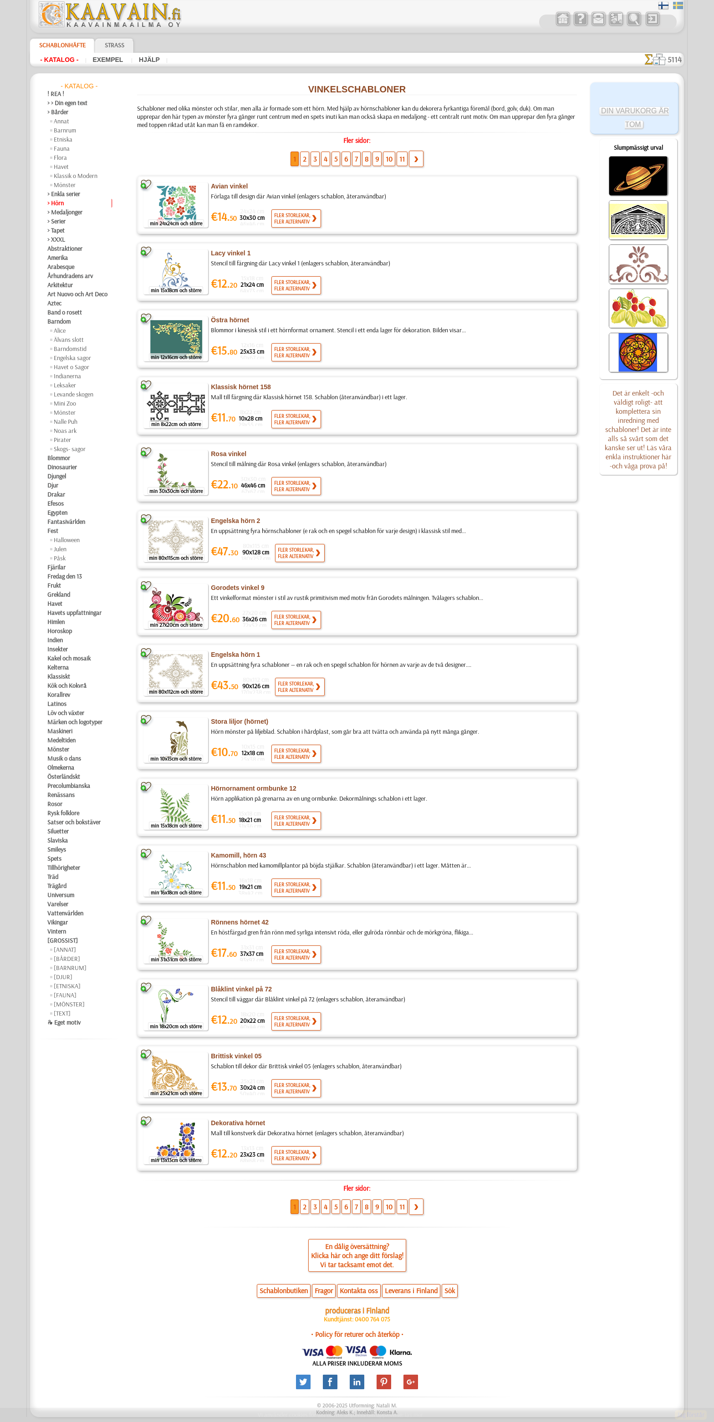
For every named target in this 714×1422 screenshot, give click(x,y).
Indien (55, 640)
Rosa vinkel (227, 454)
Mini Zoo (65, 403)
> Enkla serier (63, 194)
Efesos (55, 503)
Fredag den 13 (64, 576)
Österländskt (63, 776)
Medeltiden (61, 740)
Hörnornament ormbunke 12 (252, 788)
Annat (61, 121)
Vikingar (57, 922)
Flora (60, 157)
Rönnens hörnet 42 (238, 922)
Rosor (54, 804)
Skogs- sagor (70, 449)
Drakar (56, 494)
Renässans (61, 795)
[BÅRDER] (67, 959)
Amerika (57, 258)
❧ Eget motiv (64, 1022)
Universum (60, 895)
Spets (54, 858)
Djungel (56, 476)
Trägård (56, 886)
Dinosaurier (62, 467)
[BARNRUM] (70, 968)
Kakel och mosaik (69, 658)
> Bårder (57, 112)
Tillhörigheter (63, 867)
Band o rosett (64, 312)
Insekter (57, 649)
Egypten (57, 512)
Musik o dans (64, 758)
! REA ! (55, 94)
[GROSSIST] (62, 940)
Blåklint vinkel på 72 (240, 989)
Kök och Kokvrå (67, 685)
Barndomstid (70, 349)
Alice (60, 330)
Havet (61, 167)
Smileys (56, 849)
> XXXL (56, 239)
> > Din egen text (67, 103)
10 (389, 159)
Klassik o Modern (75, 176)
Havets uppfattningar (74, 613)
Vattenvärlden (65, 913)
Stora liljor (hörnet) (239, 722)
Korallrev (58, 695)
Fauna (62, 148)
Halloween (67, 540)
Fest (52, 531)
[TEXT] (62, 1013)
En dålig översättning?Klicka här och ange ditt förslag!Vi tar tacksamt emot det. (357, 1256)
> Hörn (55, 203)
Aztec (54, 303)
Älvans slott (69, 339)
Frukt (54, 585)
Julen (60, 549)
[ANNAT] (65, 949)
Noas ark (65, 431)
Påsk (60, 558)
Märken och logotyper (74, 722)
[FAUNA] (65, 995)
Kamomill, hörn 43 (237, 855)
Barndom (59, 321)
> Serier (56, 221)
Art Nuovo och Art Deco (77, 294)
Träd (52, 877)
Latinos (56, 704)
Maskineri (59, 731)
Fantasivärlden (66, 522)
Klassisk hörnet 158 (239, 387)
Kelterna (58, 667)
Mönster (65, 185)
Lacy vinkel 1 (229, 253)
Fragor (324, 1290)
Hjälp (149, 59)
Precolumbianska (68, 786)
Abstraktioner (64, 248)
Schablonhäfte (62, 45)
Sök (449, 1290)
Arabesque (60, 267)
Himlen (56, 622)
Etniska (63, 139)
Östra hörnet (230, 320)
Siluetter (58, 831)
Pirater (62, 440)
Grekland (58, 594)
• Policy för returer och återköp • (357, 1334)
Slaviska (57, 840)
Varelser (57, 904)
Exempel (109, 59)
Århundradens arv (70, 276)
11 (402, 159)
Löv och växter (65, 713)
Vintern (56, 931)
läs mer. (414, 1415)
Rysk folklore (63, 813)
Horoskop (59, 631)
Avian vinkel (228, 186)
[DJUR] (63, 977)
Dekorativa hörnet (238, 1123)
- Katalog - (59, 59)
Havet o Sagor (71, 367)
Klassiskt (58, 676)
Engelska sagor (72, 358)
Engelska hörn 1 (234, 655)
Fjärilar (56, 567)
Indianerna (67, 376)
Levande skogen (73, 394)
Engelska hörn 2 (234, 521)
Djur (52, 485)
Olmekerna (60, 767)
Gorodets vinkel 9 (236, 588)
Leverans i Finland (411, 1290)
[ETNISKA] (67, 986)
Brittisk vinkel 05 (236, 1056)
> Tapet (56, 230)
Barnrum (65, 130)
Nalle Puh (65, 421)
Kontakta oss (359, 1290)
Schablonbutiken (284, 1290)
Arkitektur (60, 285)
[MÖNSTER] (69, 1004)
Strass (114, 45)
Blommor (58, 458)
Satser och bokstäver (74, 822)
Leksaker (65, 385)
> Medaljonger (64, 212)
